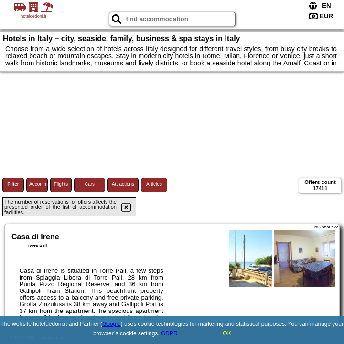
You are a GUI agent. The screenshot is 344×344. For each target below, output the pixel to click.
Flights (61, 184)
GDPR (169, 333)
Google (111, 324)
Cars (90, 184)
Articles (154, 184)
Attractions (123, 184)
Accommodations (38, 184)
